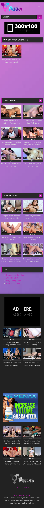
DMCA (26, 488)
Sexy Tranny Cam (13, 281)
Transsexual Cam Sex (15, 275)
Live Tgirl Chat (12, 278)
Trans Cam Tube (13, 283)
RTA (15, 495)
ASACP (21, 495)
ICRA (28, 495)
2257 (17, 488)
